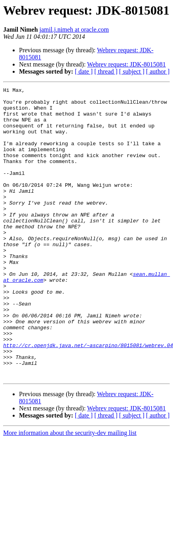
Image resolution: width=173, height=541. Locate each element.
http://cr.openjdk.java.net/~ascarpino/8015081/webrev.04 (88, 397)
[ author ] (158, 71)
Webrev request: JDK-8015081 (126, 64)
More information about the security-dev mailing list (70, 491)
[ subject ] (131, 71)
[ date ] (84, 71)
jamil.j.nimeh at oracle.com (74, 29)
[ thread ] (106, 71)
